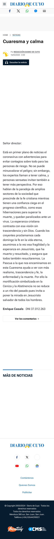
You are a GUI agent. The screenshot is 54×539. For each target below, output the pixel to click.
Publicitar (27, 492)
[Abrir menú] (4, 4)
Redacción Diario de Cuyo (27, 52)
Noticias (16, 35)
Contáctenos (27, 478)
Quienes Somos (27, 485)
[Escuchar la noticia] (16, 62)
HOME (5, 35)
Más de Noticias (18, 376)
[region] (27, 24)
